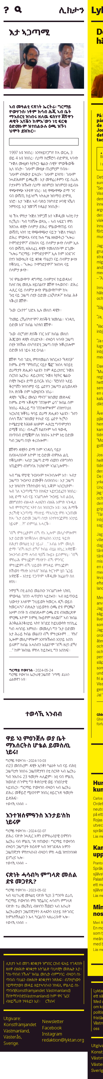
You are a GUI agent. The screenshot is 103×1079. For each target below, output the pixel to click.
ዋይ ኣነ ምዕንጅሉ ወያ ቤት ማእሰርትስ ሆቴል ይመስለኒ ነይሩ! (38, 745)
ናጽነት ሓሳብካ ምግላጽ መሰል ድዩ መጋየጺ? (41, 877)
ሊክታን (71, 10)
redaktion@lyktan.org (63, 1040)
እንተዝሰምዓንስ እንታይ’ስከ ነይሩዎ (38, 818)
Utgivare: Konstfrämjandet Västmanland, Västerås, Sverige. (20, 1030)
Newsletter (53, 1021)
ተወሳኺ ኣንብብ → (17, 804)
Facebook (52, 1028)
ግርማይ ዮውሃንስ (21, 670)
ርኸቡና (50, 1001)
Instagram (52, 1034)
